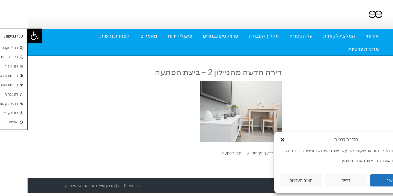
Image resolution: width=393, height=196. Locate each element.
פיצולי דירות (152, 36)
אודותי (344, 36)
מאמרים (121, 36)
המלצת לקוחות (311, 36)
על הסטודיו (273, 36)
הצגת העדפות (273, 180)
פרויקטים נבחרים (192, 36)
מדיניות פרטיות (336, 49)
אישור (363, 180)
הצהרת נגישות (87, 36)
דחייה (318, 180)
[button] (7, 36)
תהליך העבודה (236, 36)
